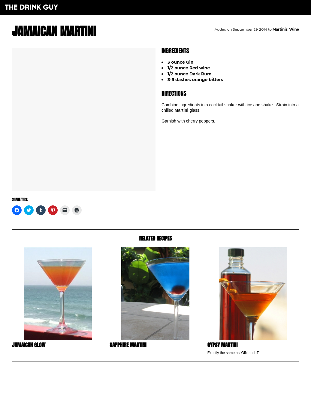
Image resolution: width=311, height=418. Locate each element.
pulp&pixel (163, 406)
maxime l (163, 410)
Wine (294, 29)
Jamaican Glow (28, 345)
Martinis (280, 29)
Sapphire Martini (128, 345)
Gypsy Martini (222, 345)
